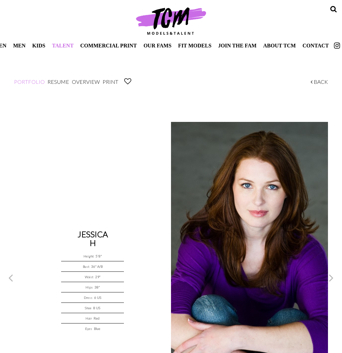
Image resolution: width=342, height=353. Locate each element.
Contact (316, 45)
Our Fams (158, 45)
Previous (10, 277)
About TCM (279, 45)
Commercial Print (108, 45)
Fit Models (194, 45)
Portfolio (29, 81)
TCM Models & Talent (171, 20)
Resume (58, 81)
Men (19, 45)
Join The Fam (237, 45)
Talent (63, 45)
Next (331, 277)
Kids (38, 45)
